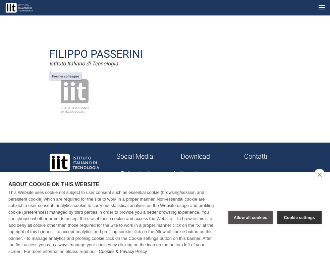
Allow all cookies (250, 217)
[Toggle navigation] (321, 8)
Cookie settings (299, 217)
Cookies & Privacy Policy (123, 251)
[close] (319, 174)
